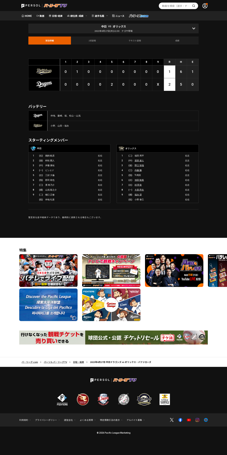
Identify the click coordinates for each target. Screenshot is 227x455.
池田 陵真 (139, 180)
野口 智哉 (139, 165)
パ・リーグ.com (30, 362)
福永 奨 (138, 194)
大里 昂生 (139, 190)
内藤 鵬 (138, 170)
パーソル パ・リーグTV (55, 362)
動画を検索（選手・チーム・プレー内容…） (180, 6)
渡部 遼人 (139, 160)
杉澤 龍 (138, 185)
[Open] (194, 28)
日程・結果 (78, 362)
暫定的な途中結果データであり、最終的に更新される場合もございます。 (65, 217)
